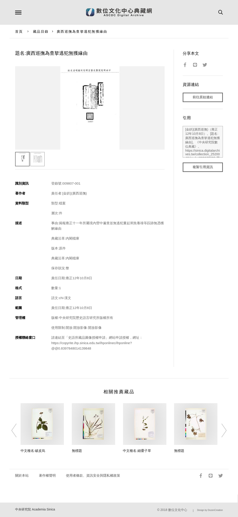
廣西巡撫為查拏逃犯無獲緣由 (82, 31)
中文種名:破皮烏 (33, 451)
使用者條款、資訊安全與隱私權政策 (93, 475)
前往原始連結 (203, 97)
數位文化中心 (177, 510)
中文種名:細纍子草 (137, 451)
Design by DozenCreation (210, 510)
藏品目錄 (41, 31)
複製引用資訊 (203, 167)
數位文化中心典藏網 (119, 12)
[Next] (220, 430)
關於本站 (22, 475)
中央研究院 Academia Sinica (35, 509)
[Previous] (18, 430)
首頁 (19, 31)
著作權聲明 (47, 475)
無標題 (77, 451)
